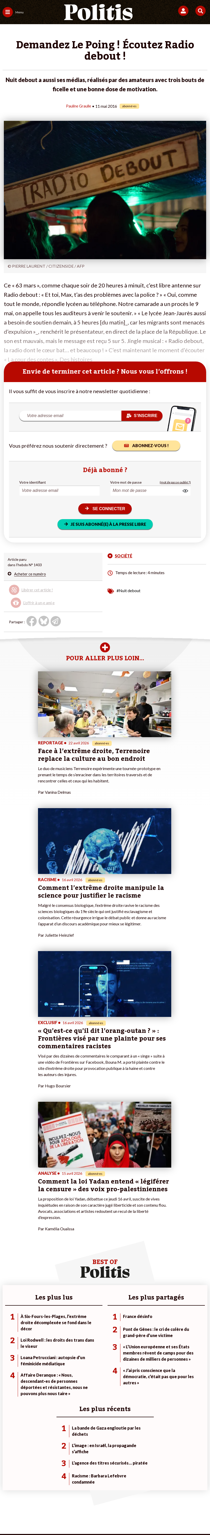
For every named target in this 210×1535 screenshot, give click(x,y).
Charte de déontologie (90, 1490)
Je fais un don (82, 1322)
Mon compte (81, 1349)
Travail (40, 1327)
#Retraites (148, 1338)
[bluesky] (54, 1517)
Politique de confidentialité (169, 1490)
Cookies (114, 1498)
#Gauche (146, 1333)
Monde (41, 1322)
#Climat (145, 1322)
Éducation (43, 1338)
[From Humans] (102, 1517)
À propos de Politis (86, 1344)
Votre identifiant (32, 482)
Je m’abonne (81, 1333)
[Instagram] (86, 1517)
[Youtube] (70, 1517)
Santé (40, 1344)
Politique (10, 1327)
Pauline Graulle (78, 105)
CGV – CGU (127, 1490)
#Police (145, 1327)
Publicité (92, 1498)
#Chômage (148, 1344)
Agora (7, 1322)
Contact (20, 1490)
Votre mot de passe (126, 482)
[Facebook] (37, 1517)
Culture (9, 1349)
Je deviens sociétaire (88, 1327)
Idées (7, 1344)
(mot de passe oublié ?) (175, 482)
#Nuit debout (128, 590)
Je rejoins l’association (89, 1338)
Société (9, 1338)
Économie (43, 1333)
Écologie (9, 1333)
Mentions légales (49, 1490)
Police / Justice (47, 1349)
